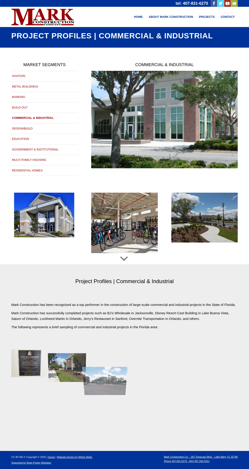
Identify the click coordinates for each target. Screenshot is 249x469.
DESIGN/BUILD (22, 128)
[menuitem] (138, 17)
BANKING (18, 97)
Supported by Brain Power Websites (31, 462)
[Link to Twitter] (220, 3)
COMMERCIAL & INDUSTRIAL (33, 118)
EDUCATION (20, 139)
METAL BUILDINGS (25, 86)
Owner (51, 457)
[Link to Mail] (234, 3)
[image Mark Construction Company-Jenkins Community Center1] (69, 363)
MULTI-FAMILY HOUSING (29, 160)
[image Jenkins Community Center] (30, 363)
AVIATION (18, 76)
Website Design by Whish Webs (74, 457)
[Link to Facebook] (214, 3)
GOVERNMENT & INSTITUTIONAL (35, 149)
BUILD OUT (20, 107)
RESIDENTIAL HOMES (27, 170)
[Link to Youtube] (227, 3)
